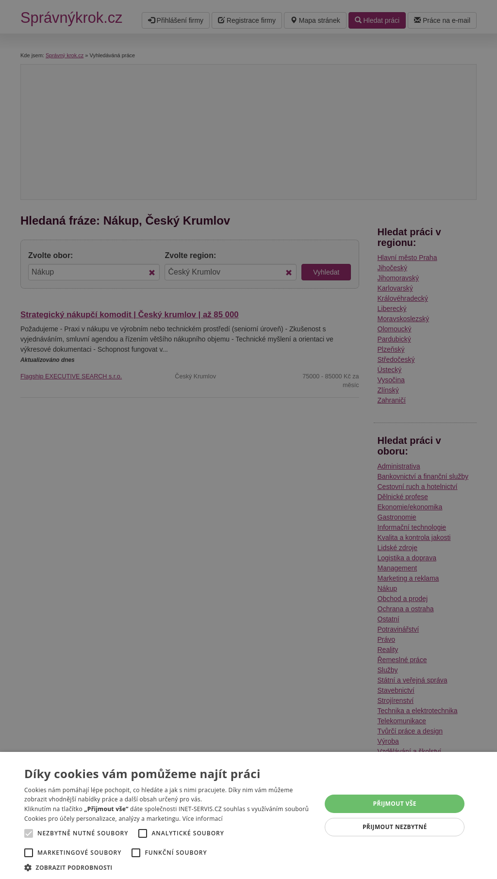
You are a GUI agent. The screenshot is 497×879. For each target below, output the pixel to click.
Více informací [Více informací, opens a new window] (202, 818)
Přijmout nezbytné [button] (395, 827)
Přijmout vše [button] (394, 803)
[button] (168, 867)
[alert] (248, 439)
